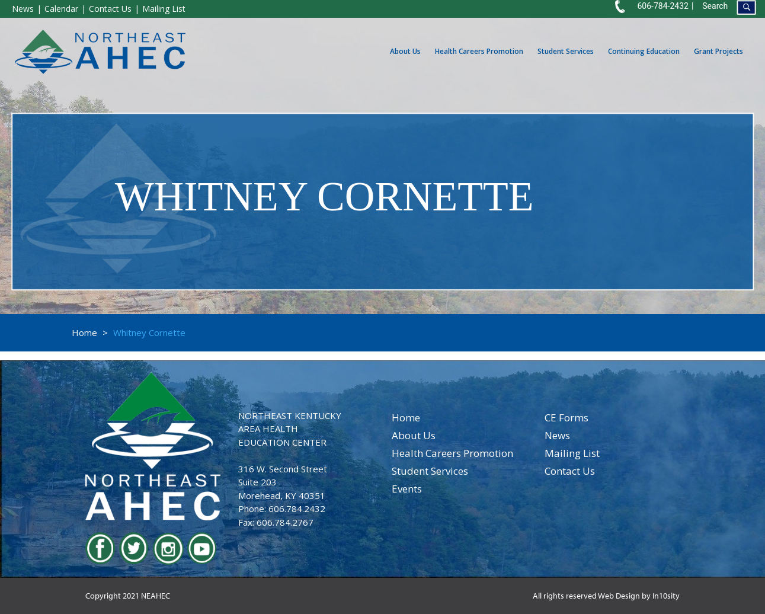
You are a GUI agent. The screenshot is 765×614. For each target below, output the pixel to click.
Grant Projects (718, 51)
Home (84, 332)
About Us (405, 51)
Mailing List (163, 8)
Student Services (565, 51)
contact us (570, 471)
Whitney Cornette (149, 332)
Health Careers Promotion (479, 51)
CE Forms (566, 417)
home (406, 417)
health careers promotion (452, 453)
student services (430, 471)
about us (414, 435)
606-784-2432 (662, 6)
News (23, 8)
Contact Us (110, 8)
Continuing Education (644, 51)
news (557, 435)
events (407, 488)
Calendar (61, 8)
